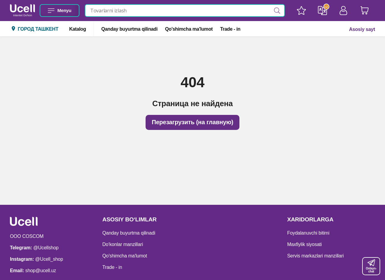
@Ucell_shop (49, 259)
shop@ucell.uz (40, 270)
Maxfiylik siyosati (304, 244)
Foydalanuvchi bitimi (308, 232)
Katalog (77, 29)
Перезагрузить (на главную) (192, 122)
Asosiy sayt (362, 29)
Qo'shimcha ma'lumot (189, 29)
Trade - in (230, 29)
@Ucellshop (46, 247)
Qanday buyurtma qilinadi (129, 29)
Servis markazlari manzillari (315, 255)
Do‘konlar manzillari (122, 244)
